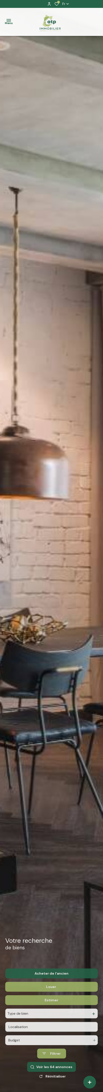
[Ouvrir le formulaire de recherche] (51, 1063)
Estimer (51, 1009)
